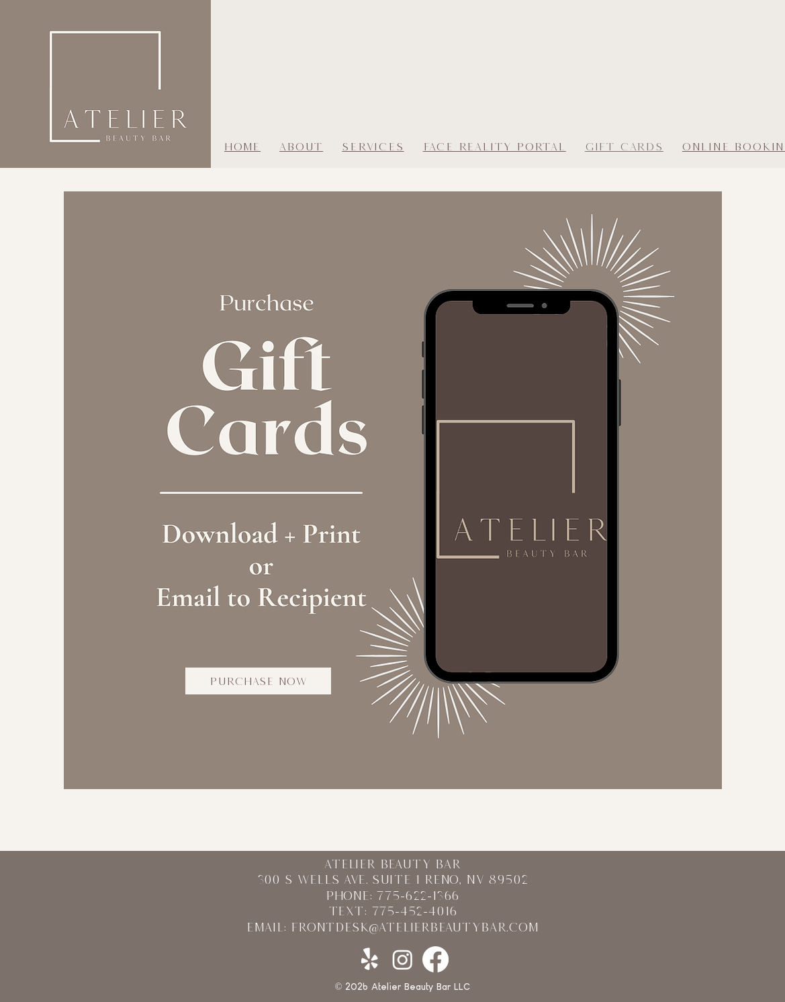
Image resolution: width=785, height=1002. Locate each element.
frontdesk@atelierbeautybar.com (415, 927)
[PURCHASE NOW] (258, 681)
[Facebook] (435, 959)
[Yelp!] (370, 959)
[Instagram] (402, 959)
